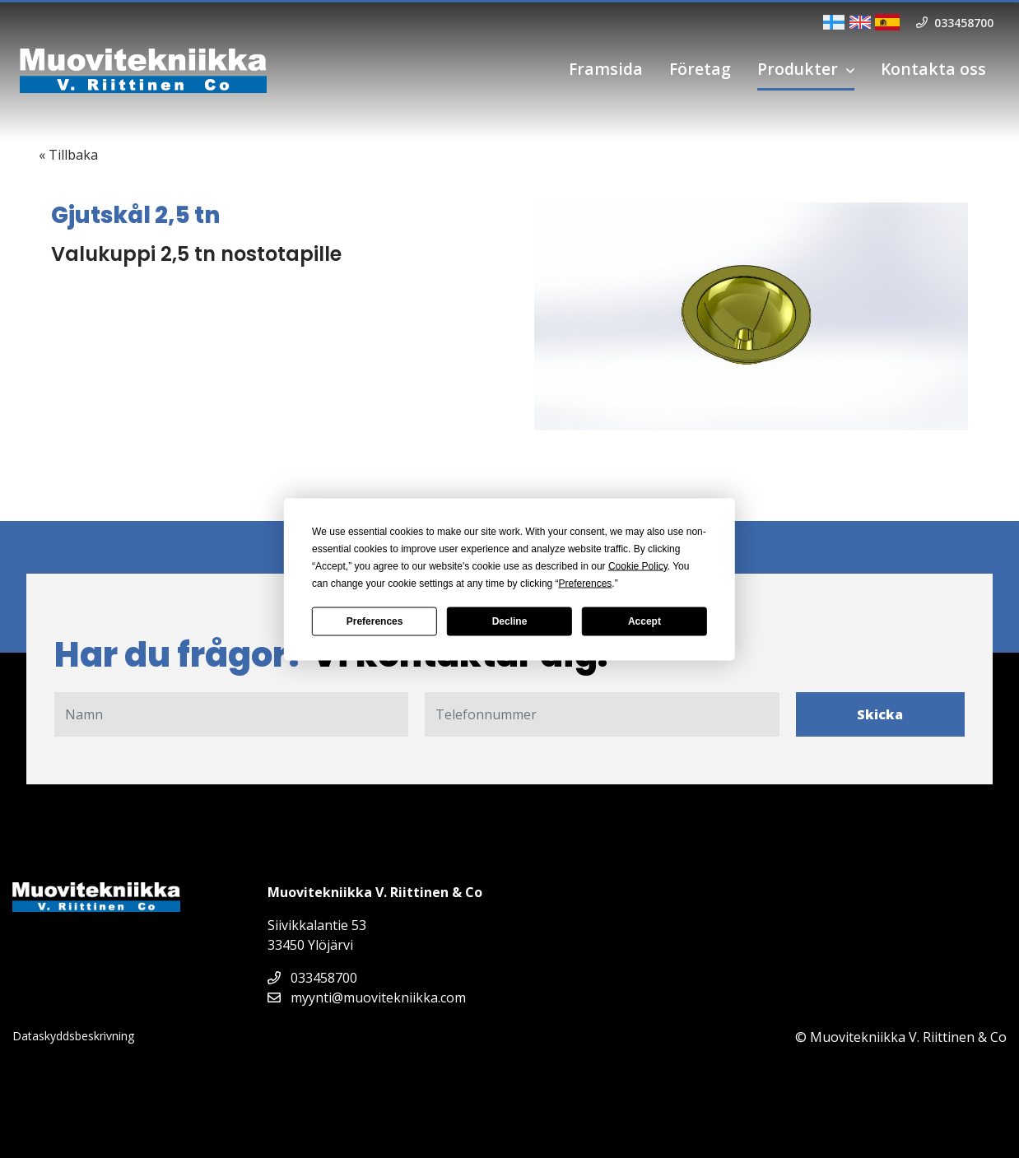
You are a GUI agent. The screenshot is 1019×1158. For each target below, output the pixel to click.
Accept (644, 621)
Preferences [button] (585, 582)
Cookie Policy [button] (638, 565)
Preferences (375, 621)
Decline (510, 621)
